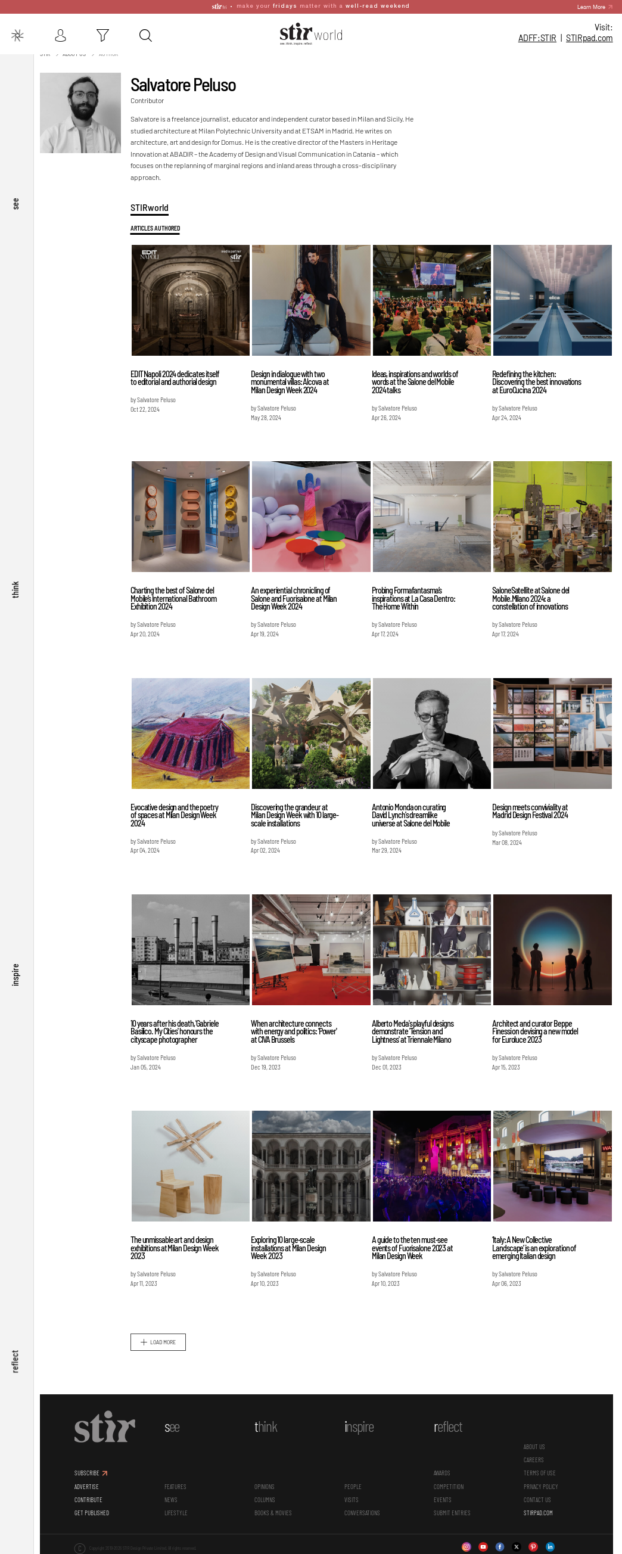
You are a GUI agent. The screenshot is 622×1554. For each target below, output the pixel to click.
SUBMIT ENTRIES (453, 1511)
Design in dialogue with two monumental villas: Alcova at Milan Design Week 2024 (292, 380)
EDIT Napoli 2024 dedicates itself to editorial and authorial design (177, 376)
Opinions (266, 1484)
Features (178, 1484)
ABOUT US (535, 1445)
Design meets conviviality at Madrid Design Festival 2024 (530, 809)
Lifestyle (179, 1511)
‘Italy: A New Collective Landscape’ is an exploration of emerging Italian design (535, 1246)
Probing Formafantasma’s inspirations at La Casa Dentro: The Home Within (415, 596)
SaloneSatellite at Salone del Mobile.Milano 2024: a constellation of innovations (531, 596)
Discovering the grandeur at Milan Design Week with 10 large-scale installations (297, 813)
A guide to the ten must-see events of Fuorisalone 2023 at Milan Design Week (414, 1246)
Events (444, 1498)
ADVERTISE (90, 1484)
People (354, 1484)
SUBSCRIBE (90, 1471)
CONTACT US (538, 1498)
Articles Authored (158, 226)
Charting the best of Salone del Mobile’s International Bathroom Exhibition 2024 (176, 596)
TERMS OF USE (540, 1471)
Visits (353, 1498)
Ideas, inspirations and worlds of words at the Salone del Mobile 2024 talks (417, 380)
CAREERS (534, 1458)
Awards (443, 1471)
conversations (363, 1511)
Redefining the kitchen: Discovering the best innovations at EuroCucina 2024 (537, 380)
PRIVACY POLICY (541, 1484)
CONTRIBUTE (92, 1498)
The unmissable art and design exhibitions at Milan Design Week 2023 (177, 1246)
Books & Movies (275, 1511)
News (174, 1498)
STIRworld (152, 205)
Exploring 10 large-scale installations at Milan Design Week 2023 (290, 1246)
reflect (15, 1366)
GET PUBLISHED (95, 1511)
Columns (266, 1498)
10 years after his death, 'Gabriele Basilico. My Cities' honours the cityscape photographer (177, 1030)
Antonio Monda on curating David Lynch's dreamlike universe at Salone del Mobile (413, 813)
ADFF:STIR (537, 38)
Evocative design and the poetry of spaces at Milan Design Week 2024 (177, 813)
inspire (15, 989)
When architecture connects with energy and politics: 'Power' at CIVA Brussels (296, 1030)
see (15, 236)
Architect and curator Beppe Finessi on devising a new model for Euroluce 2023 (536, 1030)
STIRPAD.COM (538, 1511)
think (15, 612)
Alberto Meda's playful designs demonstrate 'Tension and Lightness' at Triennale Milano (414, 1030)
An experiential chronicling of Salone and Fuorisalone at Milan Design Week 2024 (296, 596)
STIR (589, 38)
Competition (450, 1484)
